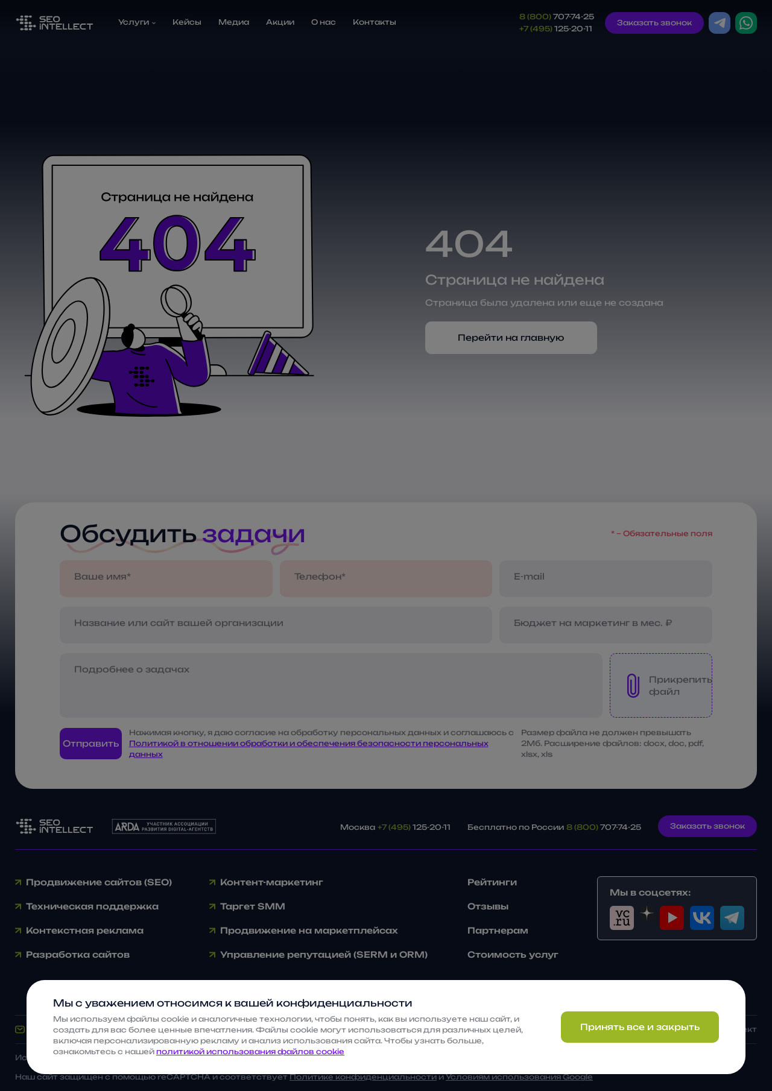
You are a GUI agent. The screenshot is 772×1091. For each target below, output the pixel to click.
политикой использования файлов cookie (250, 1051)
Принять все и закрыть (640, 1027)
